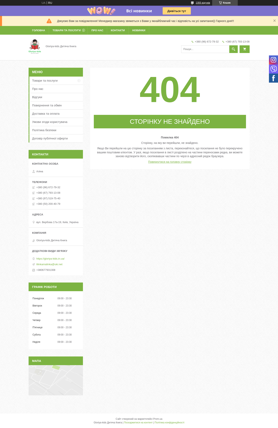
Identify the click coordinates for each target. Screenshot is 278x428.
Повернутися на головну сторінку (169, 161)
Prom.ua (157, 419)
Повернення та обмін (47, 105)
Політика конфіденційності (169, 422)
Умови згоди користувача (49, 122)
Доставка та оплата (46, 113)
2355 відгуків (203, 2)
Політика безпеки (44, 130)
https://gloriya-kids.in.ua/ (50, 258)
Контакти (118, 30)
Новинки (138, 30)
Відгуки (37, 97)
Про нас (97, 30)
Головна (38, 30)
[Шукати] (233, 49)
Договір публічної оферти (50, 138)
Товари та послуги (67, 30)
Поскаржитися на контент (138, 422)
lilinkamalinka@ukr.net (49, 264)
